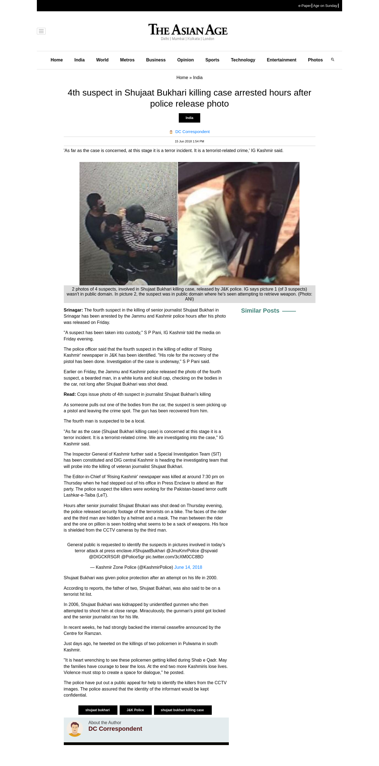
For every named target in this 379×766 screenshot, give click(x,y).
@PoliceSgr (133, 556)
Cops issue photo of (97, 394)
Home (57, 60)
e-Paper (304, 6)
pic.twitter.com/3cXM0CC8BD (175, 556)
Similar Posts (260, 310)
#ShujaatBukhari (149, 550)
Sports (212, 60)
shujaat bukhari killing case (183, 710)
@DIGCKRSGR (104, 556)
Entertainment (281, 60)
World (102, 60)
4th (120, 394)
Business (156, 60)
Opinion (185, 60)
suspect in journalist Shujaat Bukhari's (161, 394)
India (79, 60)
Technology (243, 60)
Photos (315, 60)
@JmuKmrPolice (182, 550)
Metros (127, 60)
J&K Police (136, 710)
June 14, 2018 (188, 567)
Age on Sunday (325, 6)
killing (205, 394)
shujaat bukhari (98, 710)
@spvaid (209, 550)
